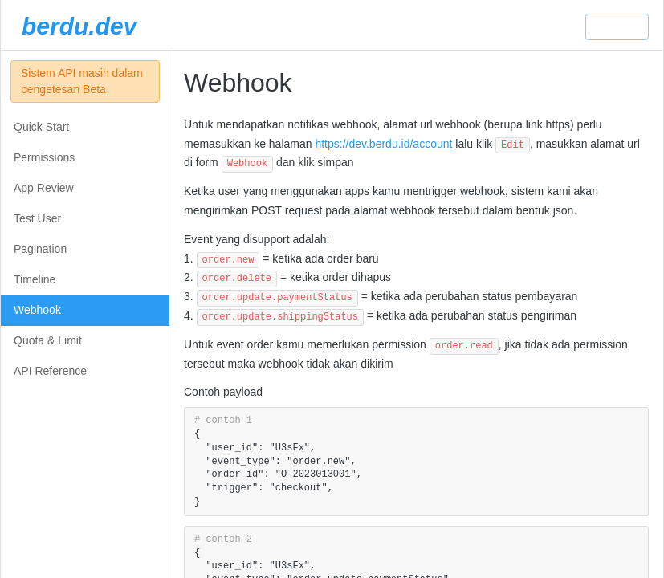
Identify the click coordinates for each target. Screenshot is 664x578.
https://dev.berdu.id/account (383, 143)
